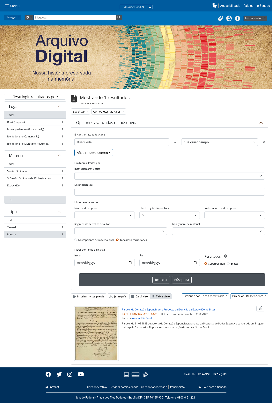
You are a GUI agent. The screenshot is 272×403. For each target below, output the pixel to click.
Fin (141, 255)
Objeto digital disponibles (154, 208)
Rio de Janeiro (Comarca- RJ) (35, 137)
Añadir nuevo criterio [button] (92, 152)
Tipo (13, 211)
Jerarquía (117, 296)
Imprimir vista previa (88, 296)
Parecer (35, 235)
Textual (35, 228)
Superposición (216, 263)
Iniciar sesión (254, 18)
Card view (139, 296)
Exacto (235, 263)
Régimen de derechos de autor (92, 224)
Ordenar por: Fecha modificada (204, 296)
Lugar (14, 106)
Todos (10, 115)
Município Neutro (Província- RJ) (35, 130)
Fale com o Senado (257, 6)
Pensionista (177, 387)
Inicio (77, 255)
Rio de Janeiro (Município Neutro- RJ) (35, 144)
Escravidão (35, 186)
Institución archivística (87, 168)
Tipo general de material (186, 224)
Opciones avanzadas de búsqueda (106, 122)
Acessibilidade (230, 6)
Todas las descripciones (133, 240)
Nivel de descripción (86, 208)
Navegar (11, 17)
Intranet (52, 387)
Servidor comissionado (124, 387)
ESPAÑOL (204, 374)
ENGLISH (189, 374)
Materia (16, 155)
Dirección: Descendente (248, 296)
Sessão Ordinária (35, 172)
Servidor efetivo (97, 387)
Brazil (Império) (35, 123)
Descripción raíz (83, 184)
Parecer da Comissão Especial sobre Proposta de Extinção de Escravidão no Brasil (168, 309)
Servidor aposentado (154, 387)
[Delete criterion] (264, 142)
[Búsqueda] (74, 17)
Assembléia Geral (142, 318)
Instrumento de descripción (220, 208)
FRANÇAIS (220, 374)
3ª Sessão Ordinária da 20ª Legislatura (35, 179)
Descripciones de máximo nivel (96, 240)
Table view (161, 296)
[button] (215, 5)
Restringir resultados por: (35, 96)
